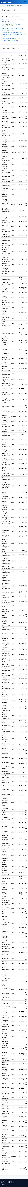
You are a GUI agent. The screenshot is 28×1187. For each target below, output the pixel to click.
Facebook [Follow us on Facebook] (4, 1183)
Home (2, 6)
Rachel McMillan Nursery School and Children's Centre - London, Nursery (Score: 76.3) (14, 34)
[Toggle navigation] (25, 2)
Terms (22, 1183)
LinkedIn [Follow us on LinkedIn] (11, 1183)
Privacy (17, 1183)
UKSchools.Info (6, 2)
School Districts (10, 6)
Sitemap (3, 1184)
